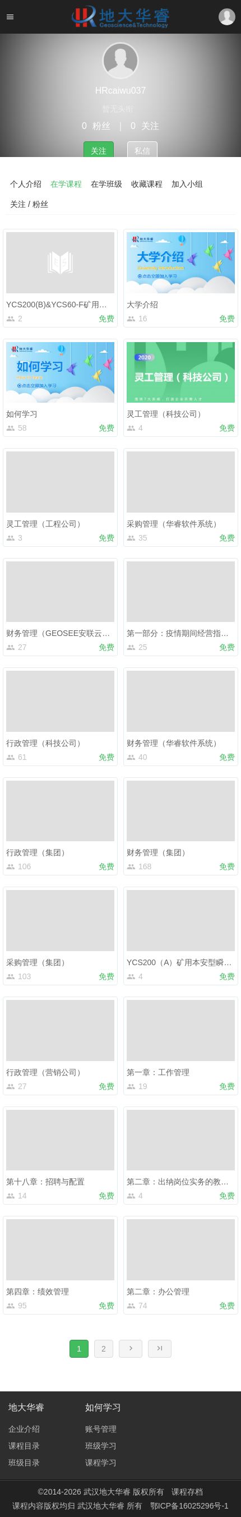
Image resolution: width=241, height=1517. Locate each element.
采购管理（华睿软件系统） (174, 523)
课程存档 (187, 1491)
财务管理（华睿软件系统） (174, 743)
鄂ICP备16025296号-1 (189, 1505)
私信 (142, 150)
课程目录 (24, 1445)
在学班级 (106, 183)
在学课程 (66, 183)
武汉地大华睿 (102, 1505)
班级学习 (101, 1445)
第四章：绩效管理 (37, 1291)
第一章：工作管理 (158, 1072)
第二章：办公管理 (158, 1291)
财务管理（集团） (158, 852)
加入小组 (187, 183)
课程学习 (101, 1462)
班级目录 (24, 1462)
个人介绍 (25, 183)
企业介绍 (24, 1428)
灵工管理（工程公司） (45, 523)
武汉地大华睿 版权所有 (124, 1491)
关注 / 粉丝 (29, 204)
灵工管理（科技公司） (166, 413)
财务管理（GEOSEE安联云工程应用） (73, 633)
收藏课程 (147, 183)
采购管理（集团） (37, 962)
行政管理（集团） (37, 852)
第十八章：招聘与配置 (45, 1181)
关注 (98, 150)
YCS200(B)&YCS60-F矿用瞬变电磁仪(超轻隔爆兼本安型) (106, 304)
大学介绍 (142, 304)
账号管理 (101, 1428)
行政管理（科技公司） (45, 743)
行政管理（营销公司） (45, 1072)
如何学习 (22, 413)
